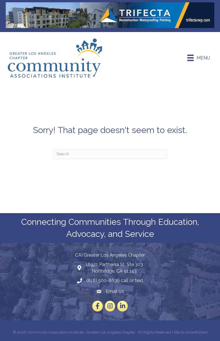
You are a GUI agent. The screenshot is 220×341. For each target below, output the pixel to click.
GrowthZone (196, 332)
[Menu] (198, 58)
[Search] (110, 154)
